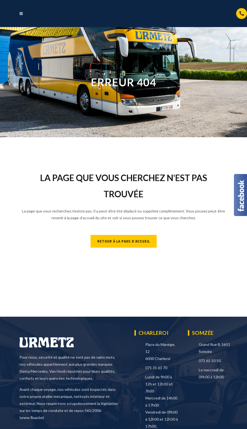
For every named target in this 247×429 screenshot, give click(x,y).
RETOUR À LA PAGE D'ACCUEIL (123, 241)
